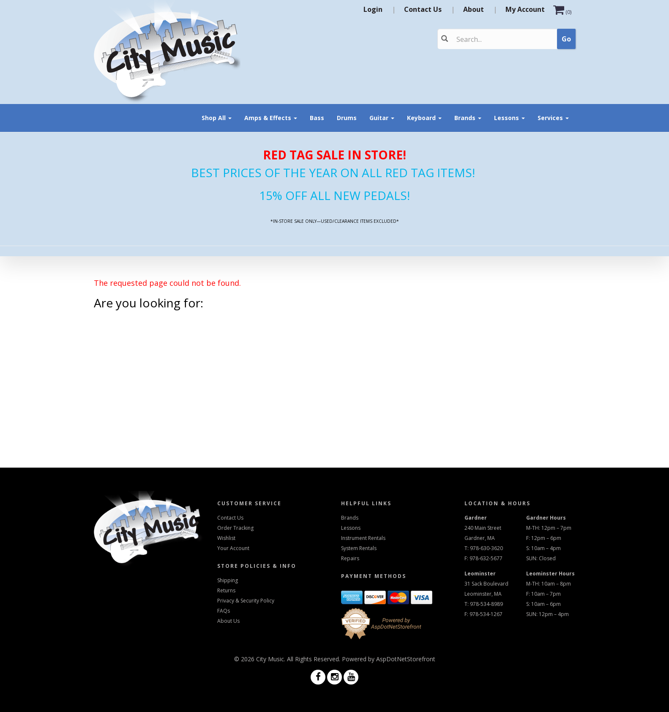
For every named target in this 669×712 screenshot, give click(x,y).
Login (372, 9)
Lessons (509, 118)
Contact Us (423, 9)
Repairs (350, 558)
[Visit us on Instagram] (334, 678)
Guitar (381, 118)
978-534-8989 (486, 604)
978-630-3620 (486, 548)
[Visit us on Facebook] (318, 678)
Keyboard (424, 118)
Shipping (227, 580)
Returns (226, 590)
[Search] (491, 39)
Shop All (217, 118)
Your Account (233, 548)
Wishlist (226, 538)
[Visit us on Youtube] (351, 678)
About (473, 9)
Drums (347, 118)
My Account (525, 9)
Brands (467, 118)
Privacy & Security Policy (245, 600)
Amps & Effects (270, 118)
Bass (317, 118)
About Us (228, 620)
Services (553, 118)
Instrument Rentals (363, 538)
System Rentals (359, 548)
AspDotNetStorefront (405, 659)
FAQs (223, 610)
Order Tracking (235, 527)
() (562, 12)
